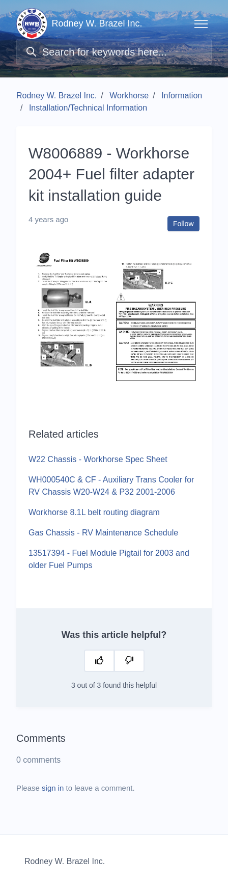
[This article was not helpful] (129, 661)
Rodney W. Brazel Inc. (56, 95)
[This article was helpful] (99, 661)
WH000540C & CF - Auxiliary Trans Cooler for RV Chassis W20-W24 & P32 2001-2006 (111, 485)
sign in (53, 788)
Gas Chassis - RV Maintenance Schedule (103, 532)
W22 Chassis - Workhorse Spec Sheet (97, 459)
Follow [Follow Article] (183, 224)
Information (181, 95)
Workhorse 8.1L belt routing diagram (94, 512)
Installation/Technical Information (88, 107)
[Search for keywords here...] (114, 52)
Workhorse (129, 95)
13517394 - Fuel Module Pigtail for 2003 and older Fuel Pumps (108, 559)
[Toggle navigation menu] (201, 24)
